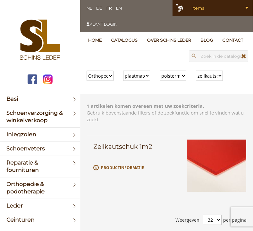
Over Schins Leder (169, 40)
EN (119, 8)
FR (109, 8)
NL (89, 8)
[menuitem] (40, 99)
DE (99, 8)
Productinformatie (122, 167)
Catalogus (124, 40)
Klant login (103, 24)
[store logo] (40, 40)
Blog (206, 40)
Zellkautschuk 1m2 (122, 146)
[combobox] (218, 56)
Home (95, 40)
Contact (232, 40)
